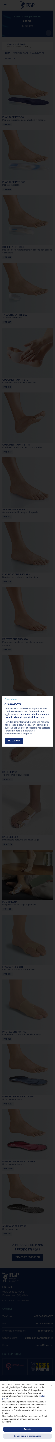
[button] (51, 1385)
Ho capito (14, 741)
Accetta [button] (27, 1429)
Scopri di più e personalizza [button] (27, 1436)
